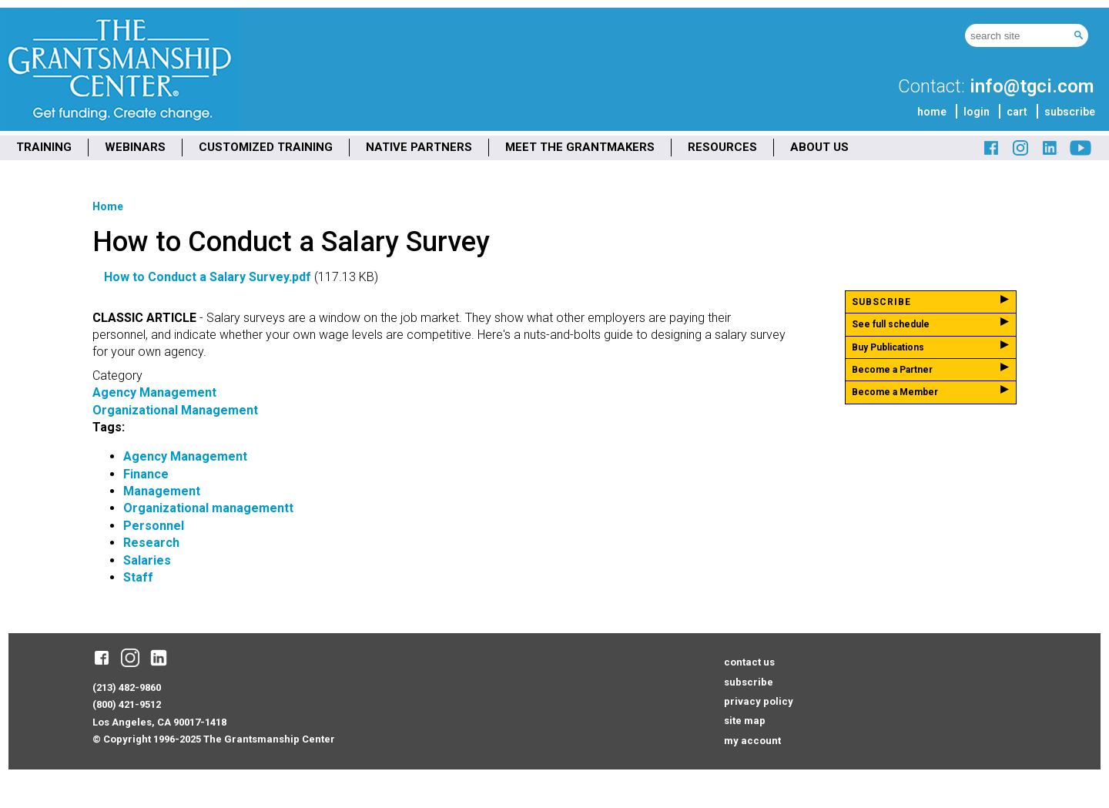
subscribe (1069, 112)
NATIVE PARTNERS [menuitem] (419, 147)
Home (107, 206)
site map (745, 720)
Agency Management (154, 392)
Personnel (153, 525)
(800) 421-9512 (126, 704)
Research (151, 542)
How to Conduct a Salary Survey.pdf (207, 277)
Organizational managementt (208, 508)
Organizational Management (175, 410)
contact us (749, 662)
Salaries (147, 560)
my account (752, 740)
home (932, 112)
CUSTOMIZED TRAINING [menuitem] (266, 147)
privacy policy (758, 701)
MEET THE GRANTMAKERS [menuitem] (580, 147)
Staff (138, 577)
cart (1017, 112)
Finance (146, 474)
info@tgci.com (1032, 86)
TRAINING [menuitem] (44, 147)
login (976, 112)
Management (161, 491)
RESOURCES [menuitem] (722, 147)
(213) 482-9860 (126, 687)
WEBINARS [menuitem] (135, 147)
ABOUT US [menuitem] (819, 147)
